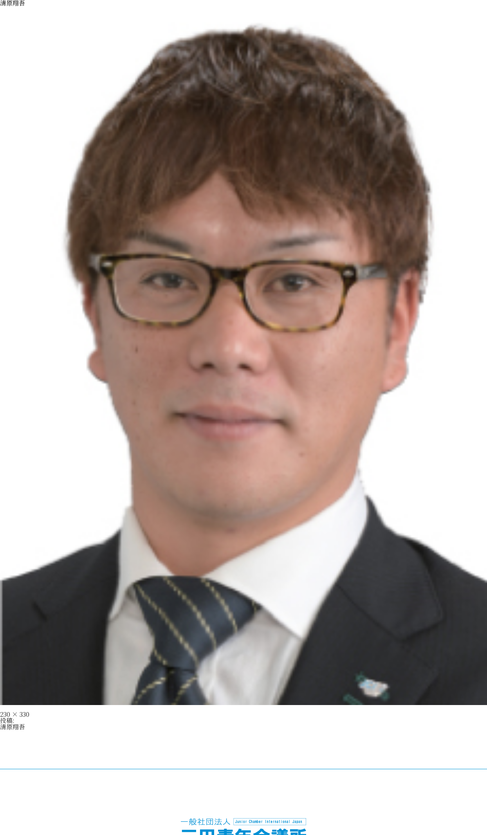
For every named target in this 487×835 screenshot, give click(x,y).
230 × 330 (14, 714)
